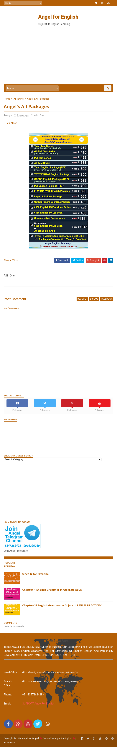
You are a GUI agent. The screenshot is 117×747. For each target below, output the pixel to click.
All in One (19, 98)
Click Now (10, 123)
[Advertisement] (58, 491)
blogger (82, 299)
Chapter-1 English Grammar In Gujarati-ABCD (52, 589)
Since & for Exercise (35, 574)
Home (7, 98)
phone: (8, 694)
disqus (94, 299)
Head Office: (11, 672)
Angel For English (63, 738)
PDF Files (9, 566)
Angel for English (58, 17)
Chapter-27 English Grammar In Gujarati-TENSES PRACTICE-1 (62, 605)
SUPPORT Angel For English (38, 703)
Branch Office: (8, 683)
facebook (106, 299)
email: (7, 703)
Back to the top (11, 742)
